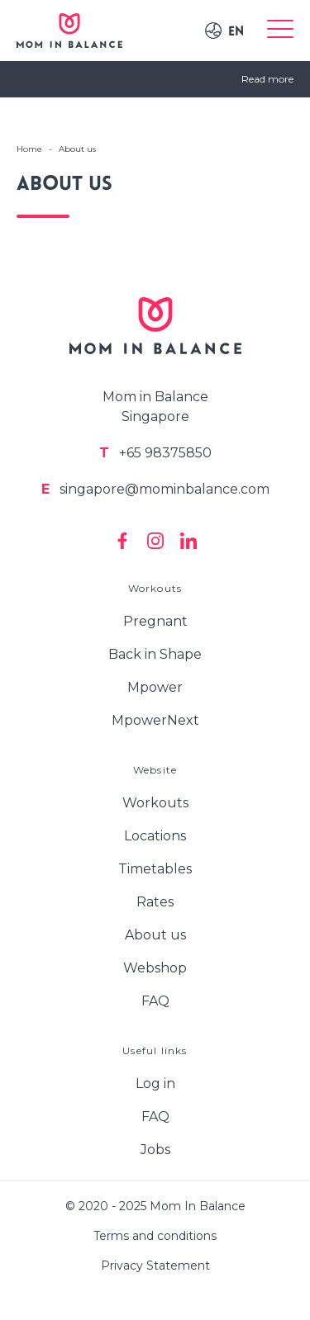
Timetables (155, 869)
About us (155, 935)
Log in (155, 1083)
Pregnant (155, 621)
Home (29, 149)
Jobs (155, 1149)
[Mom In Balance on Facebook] (122, 540)
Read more (267, 79)
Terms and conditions (155, 1235)
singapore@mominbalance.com (155, 489)
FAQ (155, 1001)
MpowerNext (155, 720)
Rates (155, 902)
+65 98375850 (155, 453)
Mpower (155, 687)
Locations (155, 836)
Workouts (155, 803)
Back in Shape (155, 654)
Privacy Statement (155, 1265)
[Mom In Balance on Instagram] (155, 540)
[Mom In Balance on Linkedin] (188, 540)
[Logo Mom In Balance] (69, 30)
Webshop (155, 968)
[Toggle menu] (280, 30)
